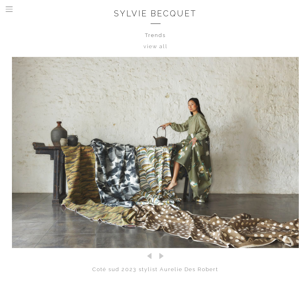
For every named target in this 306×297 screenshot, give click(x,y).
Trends (155, 35)
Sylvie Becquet (155, 13)
